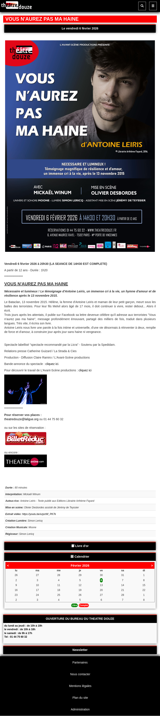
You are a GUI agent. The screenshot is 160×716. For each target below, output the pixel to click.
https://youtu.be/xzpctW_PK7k (39, 514)
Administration (80, 709)
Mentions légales (80, 686)
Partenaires (80, 662)
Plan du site (80, 697)
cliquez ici (51, 364)
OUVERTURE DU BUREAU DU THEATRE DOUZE (80, 618)
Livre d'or (80, 546)
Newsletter (80, 650)
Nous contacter (80, 674)
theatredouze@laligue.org (21, 419)
